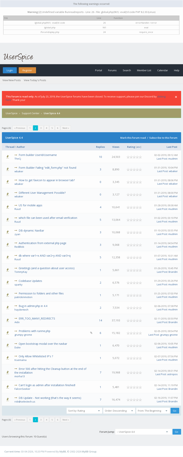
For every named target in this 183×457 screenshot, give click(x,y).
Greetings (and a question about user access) (47, 268)
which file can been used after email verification (48, 218)
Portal (98, 70)
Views (115, 147)
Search (127, 70)
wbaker (18, 171)
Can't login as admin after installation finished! (47, 385)
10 (100, 157)
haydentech (21, 309)
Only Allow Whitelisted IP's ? (36, 356)
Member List (144, 70)
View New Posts (11, 80)
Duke (17, 347)
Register (27, 70)
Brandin (173, 272)
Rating (131, 147)
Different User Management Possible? (42, 193)
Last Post (172, 147)
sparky (18, 284)
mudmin (173, 158)
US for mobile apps (30, 205)
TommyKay (20, 272)
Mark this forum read (133, 137)
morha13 (19, 376)
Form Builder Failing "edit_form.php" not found (47, 167)
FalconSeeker (22, 389)
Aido (17, 322)
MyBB (62, 451)
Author (21, 147)
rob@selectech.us (24, 401)
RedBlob (19, 246)
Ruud (17, 209)
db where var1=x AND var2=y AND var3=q (45, 255)
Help (176, 70)
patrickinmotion (23, 297)
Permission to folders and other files (41, 293)
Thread (9, 147)
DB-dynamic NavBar (31, 230)
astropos (172, 374)
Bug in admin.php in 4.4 (33, 306)
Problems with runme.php (34, 331)
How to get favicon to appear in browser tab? (47, 180)
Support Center (30, 113)
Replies (100, 147)
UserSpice (12, 113)
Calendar (162, 70)
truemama (20, 360)
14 (100, 320)
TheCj (17, 158)
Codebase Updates (30, 281)
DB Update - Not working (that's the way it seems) (50, 398)
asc (138, 147)
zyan (17, 234)
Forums (112, 70)
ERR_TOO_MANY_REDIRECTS (37, 318)
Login (10, 70)
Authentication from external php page (42, 243)
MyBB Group (89, 451)
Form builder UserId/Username (38, 155)
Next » (66, 128)
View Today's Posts (35, 80)
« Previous (19, 128)
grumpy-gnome (23, 334)
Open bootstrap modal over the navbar (43, 344)
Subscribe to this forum (163, 137)
